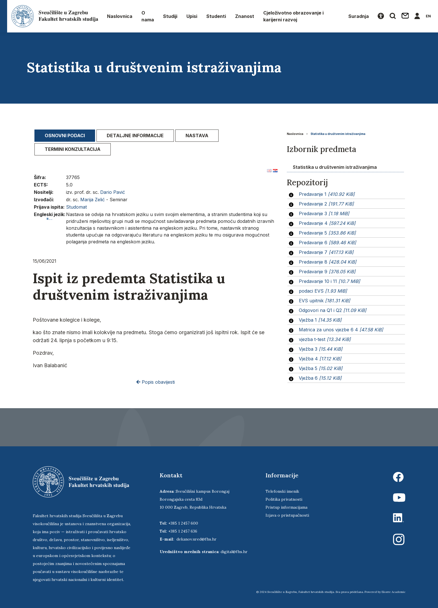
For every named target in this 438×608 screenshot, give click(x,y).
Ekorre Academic (394, 592)
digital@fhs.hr (234, 551)
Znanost (244, 16)
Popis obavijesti (155, 382)
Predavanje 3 (324, 213)
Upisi (191, 16)
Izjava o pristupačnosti (287, 515)
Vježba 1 (320, 320)
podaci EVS (323, 291)
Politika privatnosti (284, 499)
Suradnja (358, 16)
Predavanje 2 (326, 204)
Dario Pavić (112, 192)
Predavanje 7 (326, 252)
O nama (147, 16)
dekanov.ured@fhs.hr (196, 539)
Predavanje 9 (327, 271)
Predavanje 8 (327, 262)
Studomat (76, 207)
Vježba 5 (320, 368)
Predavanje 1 (327, 194)
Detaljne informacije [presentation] (135, 135)
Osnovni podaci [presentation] (65, 135)
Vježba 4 (320, 358)
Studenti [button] (216, 16)
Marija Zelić (92, 199)
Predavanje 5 (327, 233)
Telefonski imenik (282, 491)
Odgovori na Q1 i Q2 (332, 310)
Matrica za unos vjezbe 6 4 (341, 329)
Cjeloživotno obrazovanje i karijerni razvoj (293, 16)
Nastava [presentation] (197, 135)
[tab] (64, 136)
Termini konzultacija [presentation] (72, 149)
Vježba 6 (320, 378)
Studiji (170, 16)
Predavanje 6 (327, 242)
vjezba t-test (325, 339)
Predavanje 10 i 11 (329, 281)
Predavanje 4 (327, 223)
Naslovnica (119, 16)
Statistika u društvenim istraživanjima (337, 133)
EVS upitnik (324, 300)
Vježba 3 (320, 349)
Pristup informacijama (286, 507)
